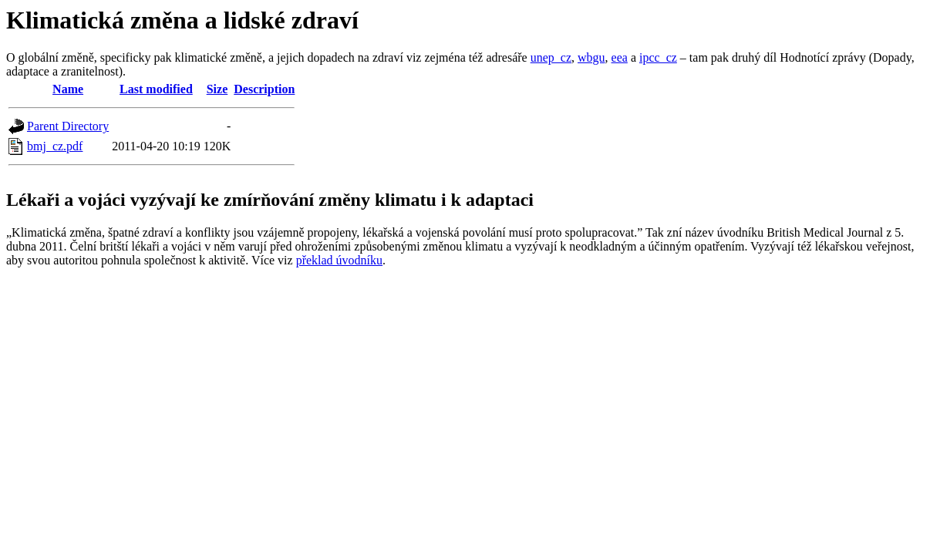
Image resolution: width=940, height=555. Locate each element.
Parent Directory (68, 126)
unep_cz (551, 57)
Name (67, 89)
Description (264, 89)
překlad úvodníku (339, 260)
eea (620, 57)
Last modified (156, 89)
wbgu (591, 57)
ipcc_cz (658, 57)
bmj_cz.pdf (55, 146)
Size (217, 89)
